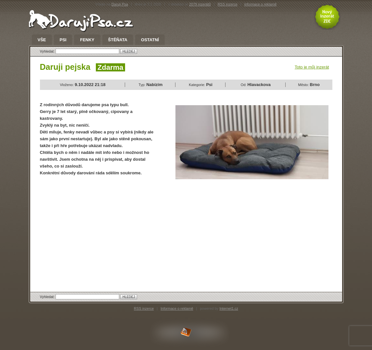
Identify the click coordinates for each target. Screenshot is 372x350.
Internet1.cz (228, 308)
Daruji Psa (119, 4)
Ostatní (150, 40)
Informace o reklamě (176, 308)
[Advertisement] (94, 228)
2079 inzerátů (200, 4)
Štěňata (117, 40)
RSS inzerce (227, 4)
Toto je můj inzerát (312, 67)
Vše (42, 40)
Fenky (87, 40)
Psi (63, 40)
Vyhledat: (48, 51)
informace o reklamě (260, 4)
